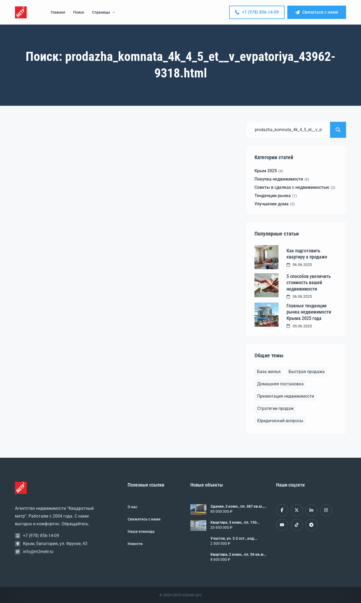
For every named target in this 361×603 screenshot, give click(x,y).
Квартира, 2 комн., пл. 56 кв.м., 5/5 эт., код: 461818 (237, 554)
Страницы (103, 12)
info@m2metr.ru (38, 551)
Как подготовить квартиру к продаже (307, 254)
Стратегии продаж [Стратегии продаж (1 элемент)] (275, 408)
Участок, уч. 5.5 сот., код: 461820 (232, 538)
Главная (58, 12)
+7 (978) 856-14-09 (257, 12)
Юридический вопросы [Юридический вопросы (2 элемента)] (280, 420)
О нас (132, 507)
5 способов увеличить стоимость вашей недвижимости (309, 282)
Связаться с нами (316, 12)
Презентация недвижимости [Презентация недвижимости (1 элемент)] (285, 396)
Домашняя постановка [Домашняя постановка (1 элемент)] (280, 383)
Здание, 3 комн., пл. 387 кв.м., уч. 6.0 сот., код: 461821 (237, 506)
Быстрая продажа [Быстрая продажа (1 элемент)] (307, 371)
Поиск (78, 12)
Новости (135, 544)
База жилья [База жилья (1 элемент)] (269, 371)
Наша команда (141, 531)
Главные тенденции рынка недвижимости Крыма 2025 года (309, 312)
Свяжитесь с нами (144, 519)
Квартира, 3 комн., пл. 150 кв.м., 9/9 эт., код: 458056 (233, 522)
